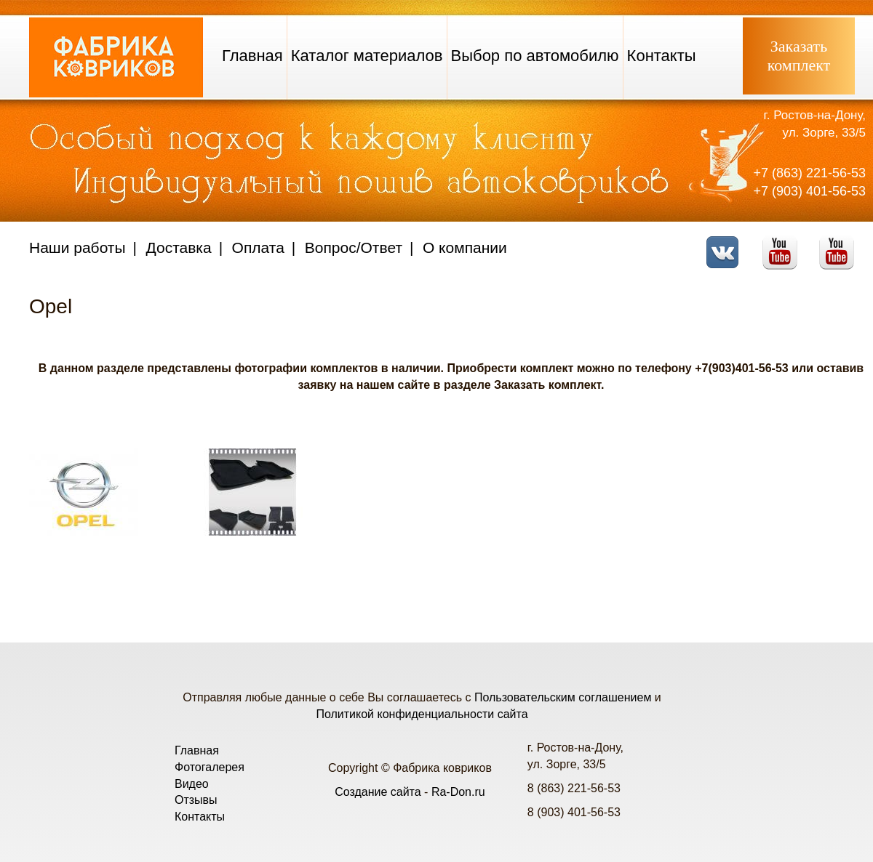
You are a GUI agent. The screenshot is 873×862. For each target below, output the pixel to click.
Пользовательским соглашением (562, 697)
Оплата (258, 247)
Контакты (661, 56)
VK (726, 243)
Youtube (783, 243)
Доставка (179, 247)
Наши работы (77, 247)
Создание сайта (378, 792)
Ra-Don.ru (458, 792)
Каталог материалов (367, 56)
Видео (192, 784)
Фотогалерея (209, 767)
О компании (465, 247)
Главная (252, 56)
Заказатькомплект (799, 55)
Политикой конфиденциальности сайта (421, 714)
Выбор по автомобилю (535, 56)
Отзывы (196, 800)
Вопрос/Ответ (353, 247)
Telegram (840, 243)
